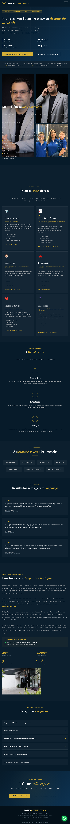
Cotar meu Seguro (45, 292)
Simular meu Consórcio (13, 290)
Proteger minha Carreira (48, 336)
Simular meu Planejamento (50, 54)
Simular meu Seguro (12, 245)
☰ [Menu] (66, 3)
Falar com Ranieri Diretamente (47, 813)
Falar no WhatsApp (18, 813)
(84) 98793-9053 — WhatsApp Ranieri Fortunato (21, 656)
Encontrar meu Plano (13, 336)
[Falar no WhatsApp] (64, 818)
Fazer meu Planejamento (48, 247)
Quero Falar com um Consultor (18, 54)
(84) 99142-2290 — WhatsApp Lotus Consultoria (20, 658)
